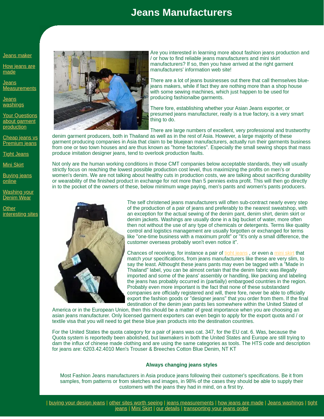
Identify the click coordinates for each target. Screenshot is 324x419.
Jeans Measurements (19, 85)
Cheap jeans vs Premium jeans (20, 140)
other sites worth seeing (136, 402)
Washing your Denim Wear (18, 194)
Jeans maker (17, 55)
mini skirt (284, 253)
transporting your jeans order (216, 408)
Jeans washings (13, 101)
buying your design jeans (77, 402)
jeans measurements (190, 402)
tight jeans (236, 253)
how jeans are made (241, 402)
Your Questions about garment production (20, 121)
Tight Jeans (16, 154)
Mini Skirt (13, 164)
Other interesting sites (20, 211)
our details (168, 408)
